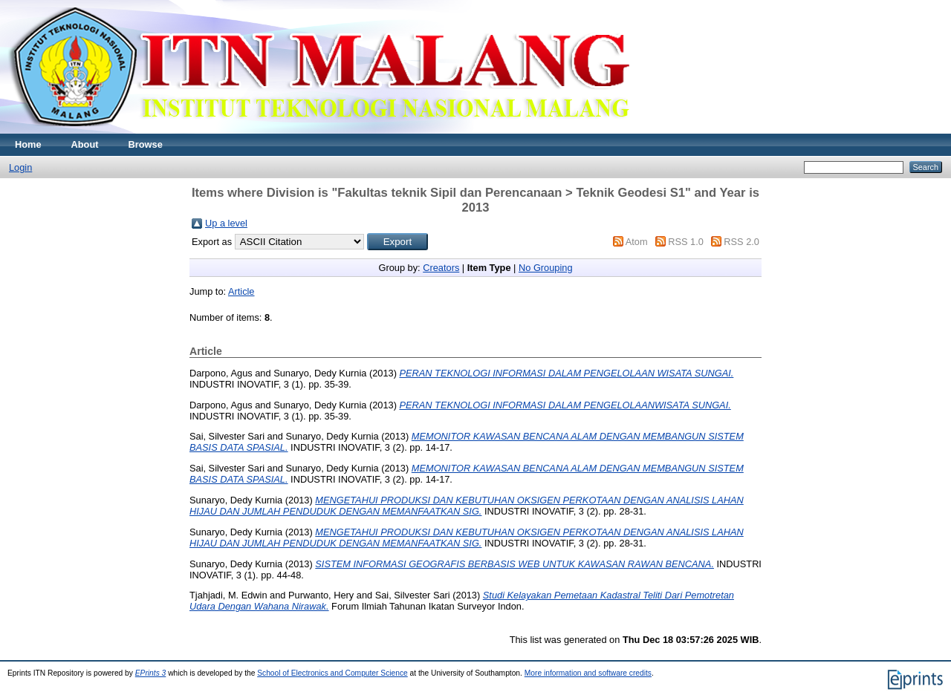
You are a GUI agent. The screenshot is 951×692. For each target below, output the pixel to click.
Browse (146, 144)
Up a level (226, 223)
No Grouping (546, 267)
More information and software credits (588, 673)
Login (20, 167)
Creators (441, 267)
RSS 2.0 (741, 241)
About (85, 144)
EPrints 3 (150, 673)
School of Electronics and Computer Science (332, 673)
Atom (637, 241)
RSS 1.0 (686, 241)
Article (241, 291)
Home (28, 144)
